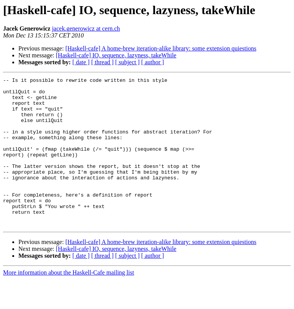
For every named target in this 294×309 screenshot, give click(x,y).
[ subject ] (127, 62)
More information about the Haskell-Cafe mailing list (68, 302)
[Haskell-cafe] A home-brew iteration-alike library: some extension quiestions (160, 48)
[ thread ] (102, 62)
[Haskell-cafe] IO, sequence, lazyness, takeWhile (116, 55)
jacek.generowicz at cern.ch (86, 28)
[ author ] (152, 62)
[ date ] (81, 62)
